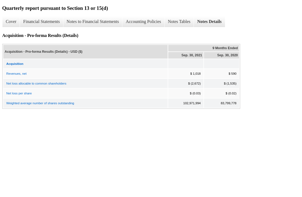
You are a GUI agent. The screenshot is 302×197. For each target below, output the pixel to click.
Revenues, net (16, 73)
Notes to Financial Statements (93, 21)
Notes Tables (179, 21)
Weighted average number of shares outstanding (40, 103)
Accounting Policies (143, 21)
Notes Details (209, 21)
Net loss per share (19, 93)
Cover (11, 21)
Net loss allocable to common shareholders (36, 83)
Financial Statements (41, 21)
